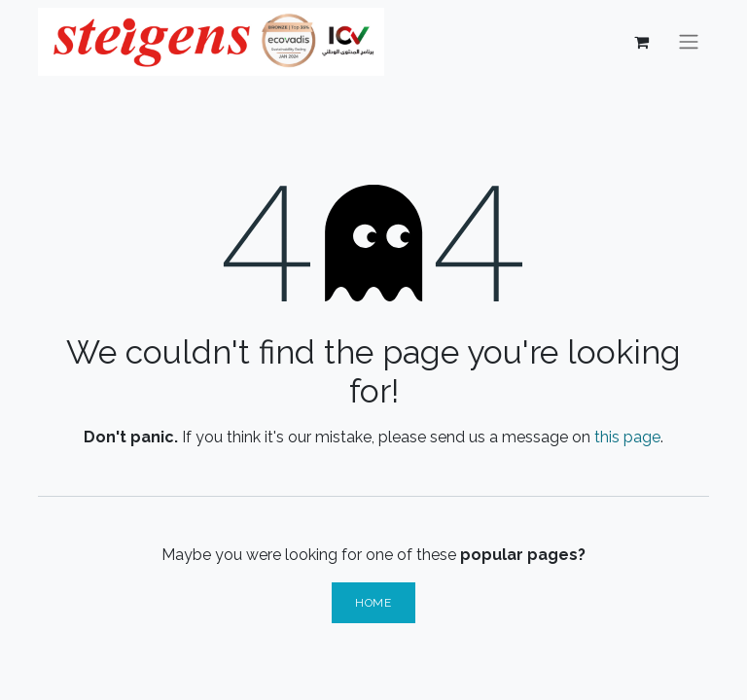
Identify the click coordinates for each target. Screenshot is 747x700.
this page (627, 437)
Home (373, 603)
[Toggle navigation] (688, 42)
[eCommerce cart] (641, 41)
